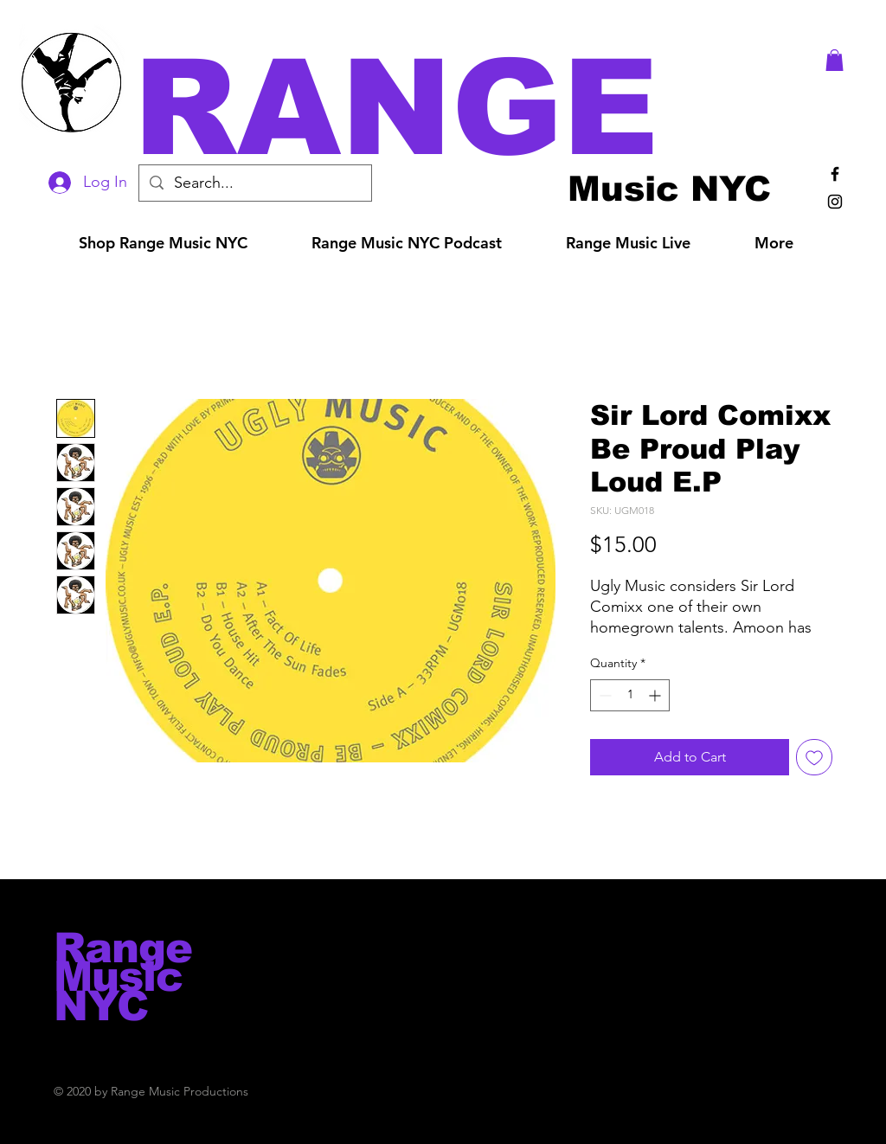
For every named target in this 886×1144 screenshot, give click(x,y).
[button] (467, 108)
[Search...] (254, 183)
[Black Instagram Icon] (834, 201)
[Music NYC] (669, 188)
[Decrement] (603, 695)
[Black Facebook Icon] (834, 173)
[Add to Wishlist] (814, 757)
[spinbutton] (629, 695)
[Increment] (656, 695)
